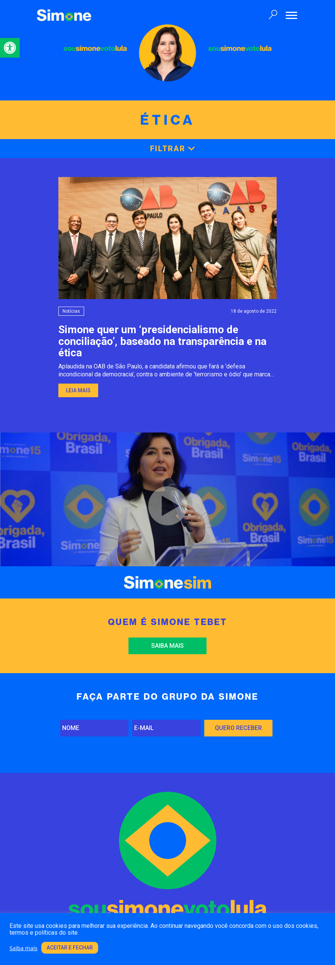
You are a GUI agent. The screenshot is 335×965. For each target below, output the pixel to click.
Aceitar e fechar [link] (70, 948)
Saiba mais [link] (167, 645)
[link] (10, 48)
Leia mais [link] (78, 390)
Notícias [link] (71, 311)
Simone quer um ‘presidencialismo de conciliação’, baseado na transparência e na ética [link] (162, 341)
